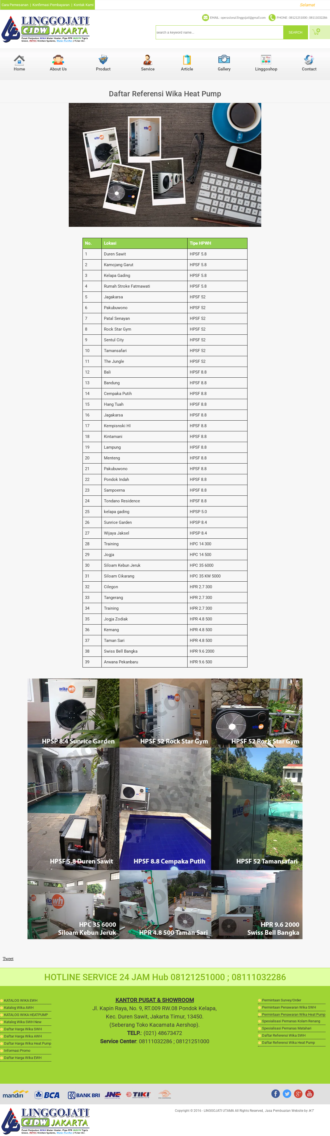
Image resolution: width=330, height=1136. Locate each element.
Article (187, 69)
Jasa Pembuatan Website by (289, 1111)
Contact (309, 69)
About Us (58, 69)
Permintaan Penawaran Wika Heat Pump (293, 1014)
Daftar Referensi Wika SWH (284, 1035)
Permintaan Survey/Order (281, 1000)
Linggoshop (266, 69)
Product (103, 69)
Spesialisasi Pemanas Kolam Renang (291, 1021)
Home (19, 69)
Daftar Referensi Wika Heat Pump (288, 1042)
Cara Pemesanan (15, 5)
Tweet (8, 958)
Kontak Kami (84, 5)
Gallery (224, 69)
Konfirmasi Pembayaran (51, 5)
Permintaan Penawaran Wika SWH (289, 1007)
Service (148, 69)
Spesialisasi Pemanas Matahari (286, 1028)
